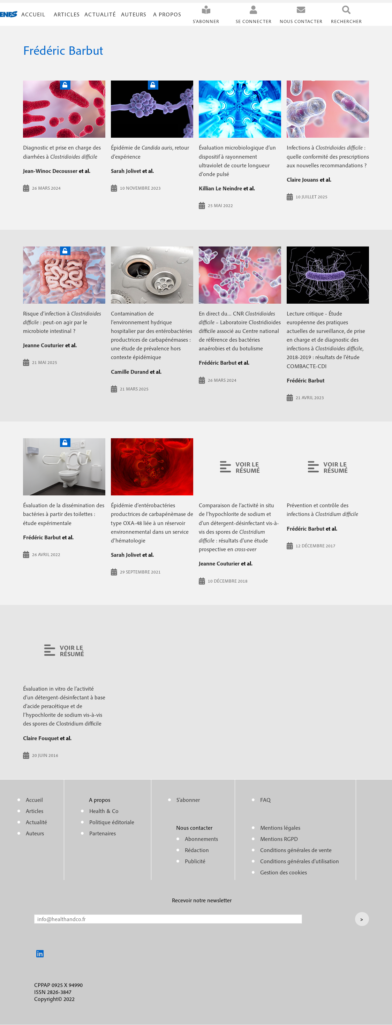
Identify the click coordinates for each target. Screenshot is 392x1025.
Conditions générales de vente (296, 849)
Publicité (195, 861)
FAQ (265, 799)
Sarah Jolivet (126, 170)
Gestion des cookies (283, 872)
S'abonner (206, 21)
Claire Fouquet (41, 738)
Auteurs (133, 14)
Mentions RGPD (279, 838)
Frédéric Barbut (217, 362)
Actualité (100, 14)
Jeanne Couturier (43, 345)
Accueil (33, 14)
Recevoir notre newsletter (202, 900)
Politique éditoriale (111, 822)
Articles (34, 810)
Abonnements (201, 838)
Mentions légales (280, 827)
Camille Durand (130, 371)
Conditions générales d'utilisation (299, 861)
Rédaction (197, 849)
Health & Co (104, 810)
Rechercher (346, 21)
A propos (167, 14)
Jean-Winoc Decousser (50, 170)
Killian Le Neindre (220, 188)
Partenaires (102, 833)
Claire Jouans (302, 179)
